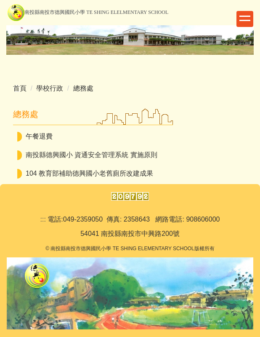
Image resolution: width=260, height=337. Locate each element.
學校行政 (49, 88)
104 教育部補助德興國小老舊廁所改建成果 (89, 173)
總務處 (83, 88)
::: (43, 219)
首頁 (20, 88)
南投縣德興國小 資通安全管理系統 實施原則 (91, 154)
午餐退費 (39, 136)
